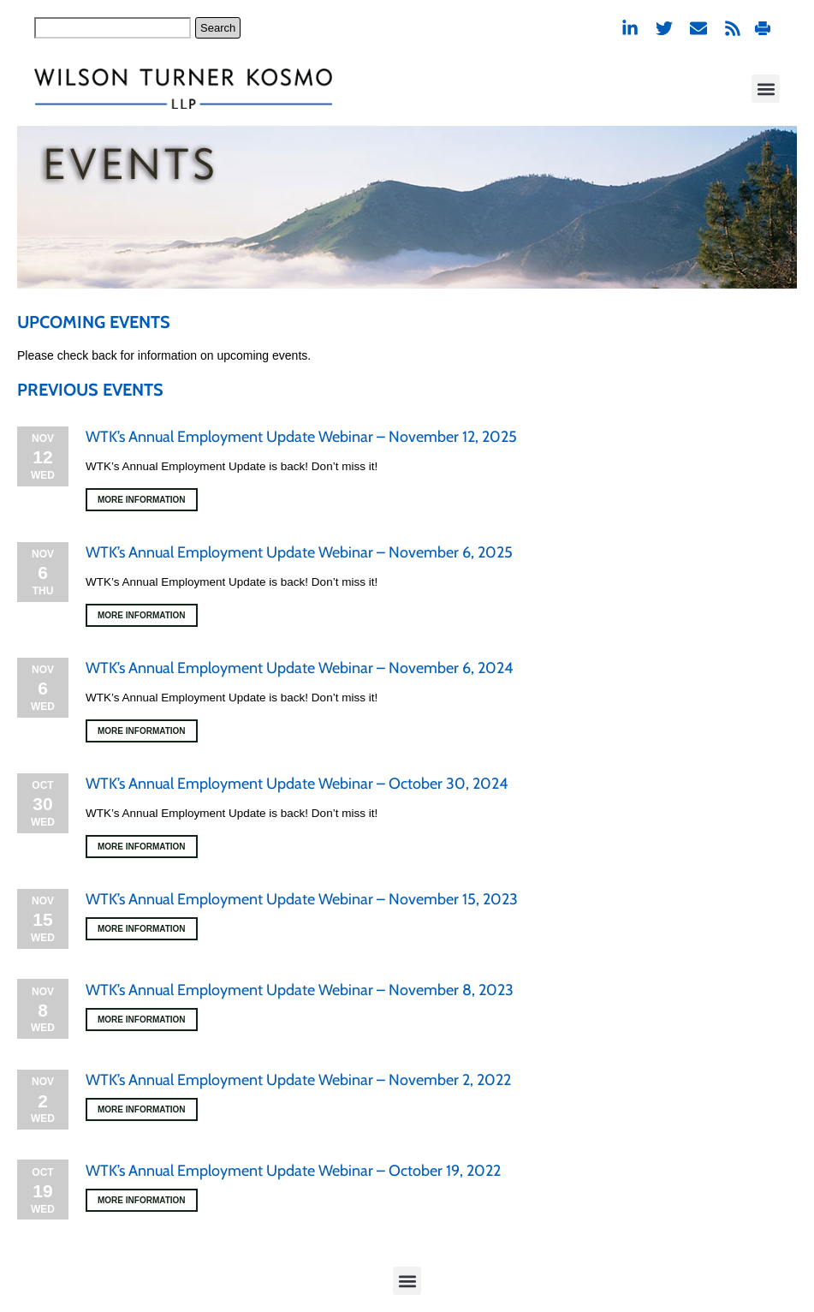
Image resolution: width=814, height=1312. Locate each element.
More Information (142, 499)
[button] (766, 89)
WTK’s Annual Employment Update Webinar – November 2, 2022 (298, 1079)
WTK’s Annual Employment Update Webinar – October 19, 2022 (293, 1170)
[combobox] (112, 28)
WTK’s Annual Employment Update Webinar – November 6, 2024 (299, 668)
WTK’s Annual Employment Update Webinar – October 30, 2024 (297, 783)
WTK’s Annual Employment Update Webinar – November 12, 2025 (301, 436)
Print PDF (762, 28)
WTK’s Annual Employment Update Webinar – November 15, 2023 (302, 899)
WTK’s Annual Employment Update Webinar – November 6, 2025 (299, 552)
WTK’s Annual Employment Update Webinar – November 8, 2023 (300, 990)
